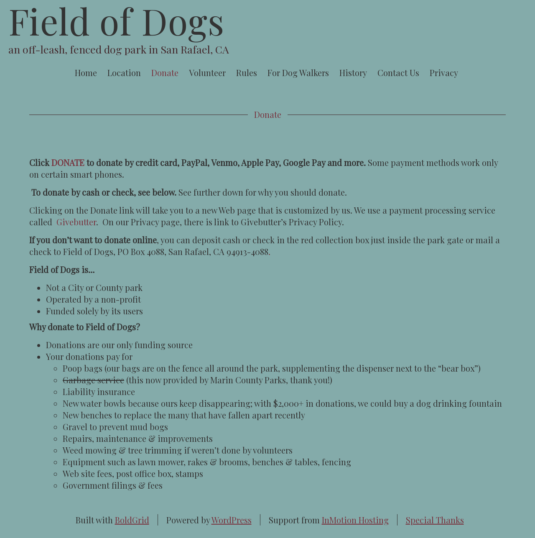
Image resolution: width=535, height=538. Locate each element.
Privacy (444, 72)
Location (124, 72)
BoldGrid (132, 519)
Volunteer (207, 72)
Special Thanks (435, 519)
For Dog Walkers (298, 72)
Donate (164, 72)
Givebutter (76, 221)
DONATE (68, 162)
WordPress (231, 519)
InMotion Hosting (355, 519)
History (353, 72)
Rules (246, 72)
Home (86, 72)
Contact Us (398, 72)
